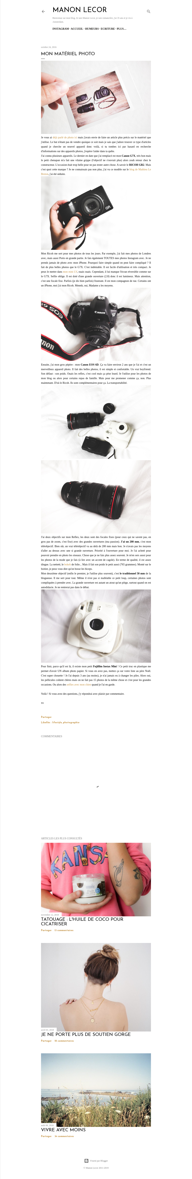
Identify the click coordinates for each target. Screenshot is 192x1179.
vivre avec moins (63, 1130)
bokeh (67, 564)
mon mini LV (70, 271)
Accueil (77, 28)
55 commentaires (64, 1041)
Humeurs (92, 28)
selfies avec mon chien (79, 684)
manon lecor (79, 10)
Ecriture (108, 28)
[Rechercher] (148, 11)
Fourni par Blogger (96, 1161)
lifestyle (57, 723)
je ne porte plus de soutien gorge (86, 1034)
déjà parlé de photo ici (65, 137)
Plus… (121, 28)
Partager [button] (46, 717)
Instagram (60, 28)
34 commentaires (64, 1136)
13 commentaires (64, 930)
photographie (71, 723)
